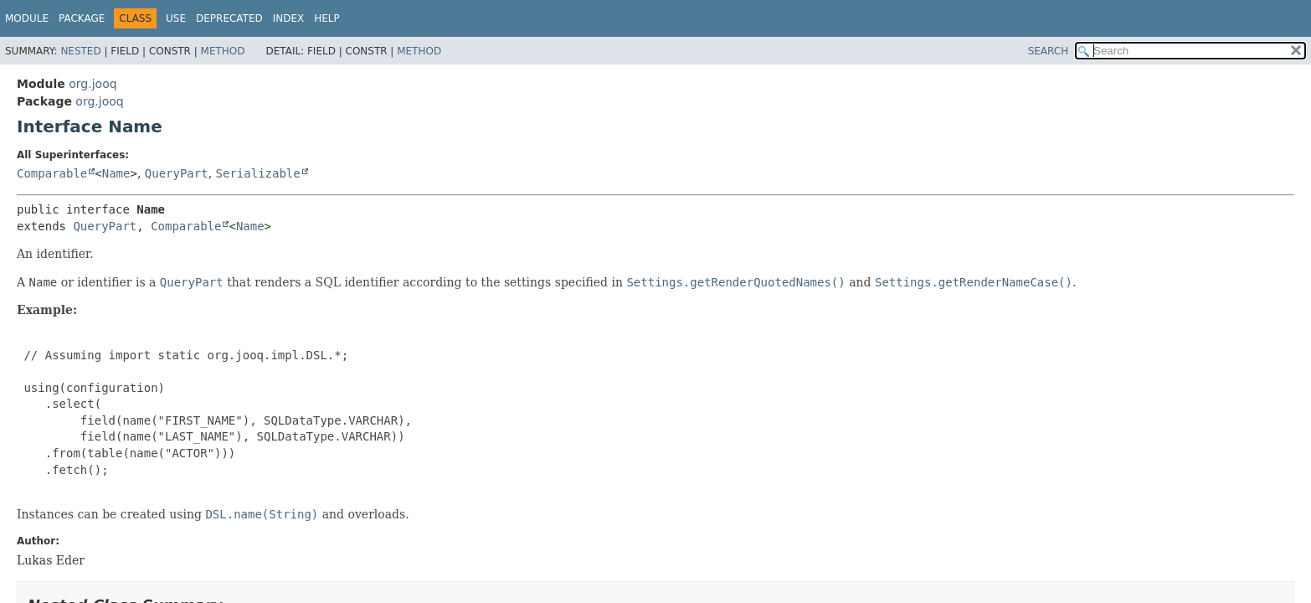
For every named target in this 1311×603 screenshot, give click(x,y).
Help (327, 18)
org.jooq (92, 83)
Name (116, 173)
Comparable (52, 173)
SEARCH (1048, 51)
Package (82, 18)
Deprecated (229, 18)
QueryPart (176, 173)
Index (289, 18)
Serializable (258, 173)
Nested (80, 51)
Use (176, 18)
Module (27, 18)
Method (223, 51)
